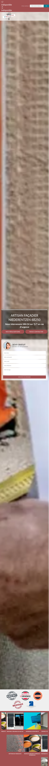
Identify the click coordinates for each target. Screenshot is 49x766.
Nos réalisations (13, 332)
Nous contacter (36, 332)
